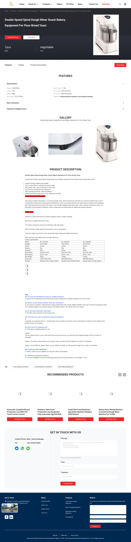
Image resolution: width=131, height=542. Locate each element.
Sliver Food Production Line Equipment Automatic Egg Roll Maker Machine (19, 411)
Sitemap (55, 535)
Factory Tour (44, 505)
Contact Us (44, 513)
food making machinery (20, 367)
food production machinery (43, 367)
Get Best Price (13, 37)
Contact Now (68, 484)
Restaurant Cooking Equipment (71, 512)
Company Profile (45, 501)
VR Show (70, 4)
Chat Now (31, 37)
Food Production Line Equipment (28, 11)
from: (63, 462)
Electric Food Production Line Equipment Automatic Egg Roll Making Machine (50, 411)
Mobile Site (64, 535)
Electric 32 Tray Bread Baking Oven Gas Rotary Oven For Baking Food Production (80, 411)
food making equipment (65, 367)
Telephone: (64, 472)
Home (7, 11)
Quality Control (45, 509)
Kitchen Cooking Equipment (73, 507)
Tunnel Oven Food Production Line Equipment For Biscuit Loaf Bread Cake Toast (111, 411)
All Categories (69, 517)
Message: (64, 438)
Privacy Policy (74, 535)
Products (13, 11)
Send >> (95, 526)
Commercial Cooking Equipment (71, 502)
